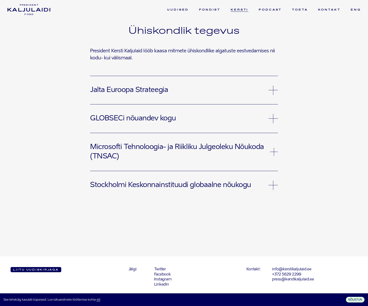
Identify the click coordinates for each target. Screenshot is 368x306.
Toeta (300, 9)
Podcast (270, 9)
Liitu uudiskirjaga (36, 270)
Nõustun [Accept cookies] (355, 299)
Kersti (239, 9)
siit (98, 299)
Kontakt (329, 9)
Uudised (178, 9)
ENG (356, 9)
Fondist (209, 9)
